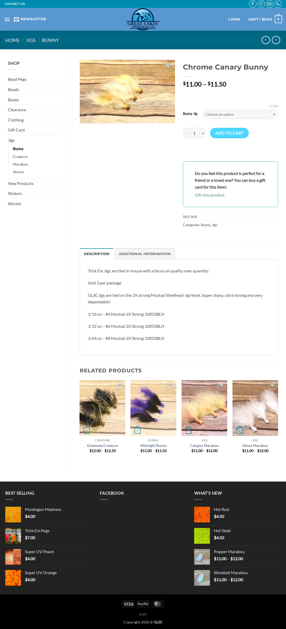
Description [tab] (97, 254)
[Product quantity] (194, 133)
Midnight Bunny (153, 445)
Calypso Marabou (204, 445)
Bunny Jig (190, 114)
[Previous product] (276, 40)
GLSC (143, 614)
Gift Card (16, 129)
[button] (7, 19)
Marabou (20, 164)
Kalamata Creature (102, 445)
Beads (13, 89)
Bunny (50, 40)
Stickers (15, 193)
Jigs (31, 40)
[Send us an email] (269, 4)
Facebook (112, 492)
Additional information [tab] (145, 254)
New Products (21, 183)
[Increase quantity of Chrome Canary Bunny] (203, 133)
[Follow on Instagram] (261, 4)
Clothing (16, 119)
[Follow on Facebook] (253, 4)
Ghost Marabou (255, 445)
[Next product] (266, 40)
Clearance (17, 109)
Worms (14, 203)
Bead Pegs (17, 79)
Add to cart (229, 133)
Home (12, 40)
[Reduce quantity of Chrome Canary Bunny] (186, 133)
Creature (20, 156)
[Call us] (278, 4)
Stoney (18, 172)
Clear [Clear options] (273, 106)
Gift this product (210, 194)
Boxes (13, 99)
